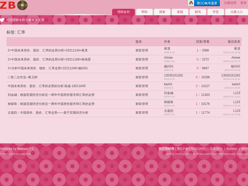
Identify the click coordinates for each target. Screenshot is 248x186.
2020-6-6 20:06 (232, 88)
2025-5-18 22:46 (231, 52)
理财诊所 (123, 12)
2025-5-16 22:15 (231, 61)
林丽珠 (168, 102)
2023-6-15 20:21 (231, 79)
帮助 (144, 12)
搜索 (162, 12)
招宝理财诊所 (15, 20)
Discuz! (22, 149)
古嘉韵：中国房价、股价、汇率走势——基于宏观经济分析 (48, 112)
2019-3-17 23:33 (231, 105)
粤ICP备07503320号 (191, 149)
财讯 (198, 12)
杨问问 (168, 66)
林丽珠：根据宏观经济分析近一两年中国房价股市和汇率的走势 (51, 104)
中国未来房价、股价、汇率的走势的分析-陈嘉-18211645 (47, 86)
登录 (243, 3)
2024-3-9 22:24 (232, 70)
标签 (31, 20)
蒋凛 (167, 48)
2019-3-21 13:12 (231, 96)
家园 (180, 12)
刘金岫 (168, 93)
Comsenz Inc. (23, 153)
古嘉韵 (168, 111)
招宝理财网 (166, 149)
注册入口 (236, 12)
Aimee (168, 57)
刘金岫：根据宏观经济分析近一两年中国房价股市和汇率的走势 (51, 95)
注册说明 (230, 3)
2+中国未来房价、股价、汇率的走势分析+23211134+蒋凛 (48, 50)
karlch (168, 84)
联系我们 (216, 149)
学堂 (216, 12)
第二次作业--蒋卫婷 (24, 77)
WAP (244, 149)
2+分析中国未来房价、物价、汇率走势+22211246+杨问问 (48, 68)
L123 (236, 93)
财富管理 (142, 50)
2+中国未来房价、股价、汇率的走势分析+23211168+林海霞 (49, 59)
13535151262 (173, 75)
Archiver (232, 149)
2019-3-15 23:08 (231, 114)
